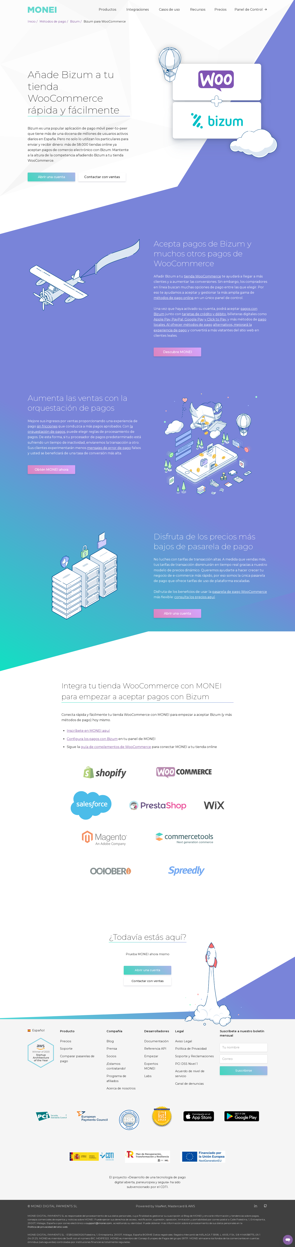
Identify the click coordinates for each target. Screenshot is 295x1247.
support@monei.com (99, 1223)
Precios (220, 9)
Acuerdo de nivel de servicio (189, 1073)
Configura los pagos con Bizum (92, 739)
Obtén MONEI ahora (51, 470)
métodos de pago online (174, 298)
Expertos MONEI (151, 1066)
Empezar (151, 1056)
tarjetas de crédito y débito (204, 314)
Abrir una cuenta (51, 177)
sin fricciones (47, 426)
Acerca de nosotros (121, 1088)
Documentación (156, 1041)
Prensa (112, 1048)
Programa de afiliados (116, 1078)
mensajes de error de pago (109, 448)
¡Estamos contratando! (116, 1066)
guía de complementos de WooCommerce (116, 747)
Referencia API (155, 1048)
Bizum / (76, 21)
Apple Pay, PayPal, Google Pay (179, 319)
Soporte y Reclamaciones (194, 1056)
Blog (110, 1041)
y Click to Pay (215, 319)
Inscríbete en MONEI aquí (88, 731)
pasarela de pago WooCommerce (239, 592)
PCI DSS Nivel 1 (186, 1064)
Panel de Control (251, 9)
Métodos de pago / (54, 21)
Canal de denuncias (189, 1084)
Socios (111, 1056)
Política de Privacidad (190, 1048)
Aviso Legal (183, 1041)
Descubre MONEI (177, 352)
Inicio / (32, 21)
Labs (147, 1076)
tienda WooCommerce (202, 276)
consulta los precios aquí (194, 597)
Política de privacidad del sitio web (48, 1226)
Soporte (66, 1048)
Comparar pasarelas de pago (77, 1058)
